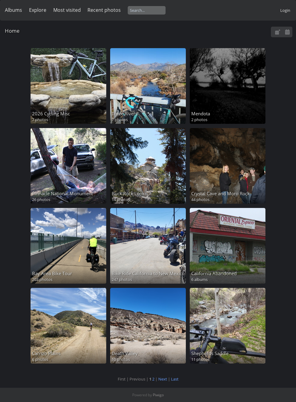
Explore (37, 10)
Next (162, 379)
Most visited (67, 10)
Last (175, 379)
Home (12, 30)
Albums (13, 10)
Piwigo (158, 394)
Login (285, 10)
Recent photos (104, 10)
